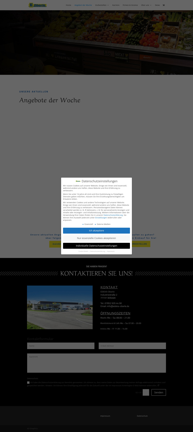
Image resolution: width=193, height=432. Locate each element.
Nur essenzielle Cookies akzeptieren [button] (96, 238)
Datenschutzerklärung (113, 215)
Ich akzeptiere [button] (96, 230)
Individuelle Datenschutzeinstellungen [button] (96, 245)
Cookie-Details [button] (83, 251)
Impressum (111, 251)
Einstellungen (101, 217)
